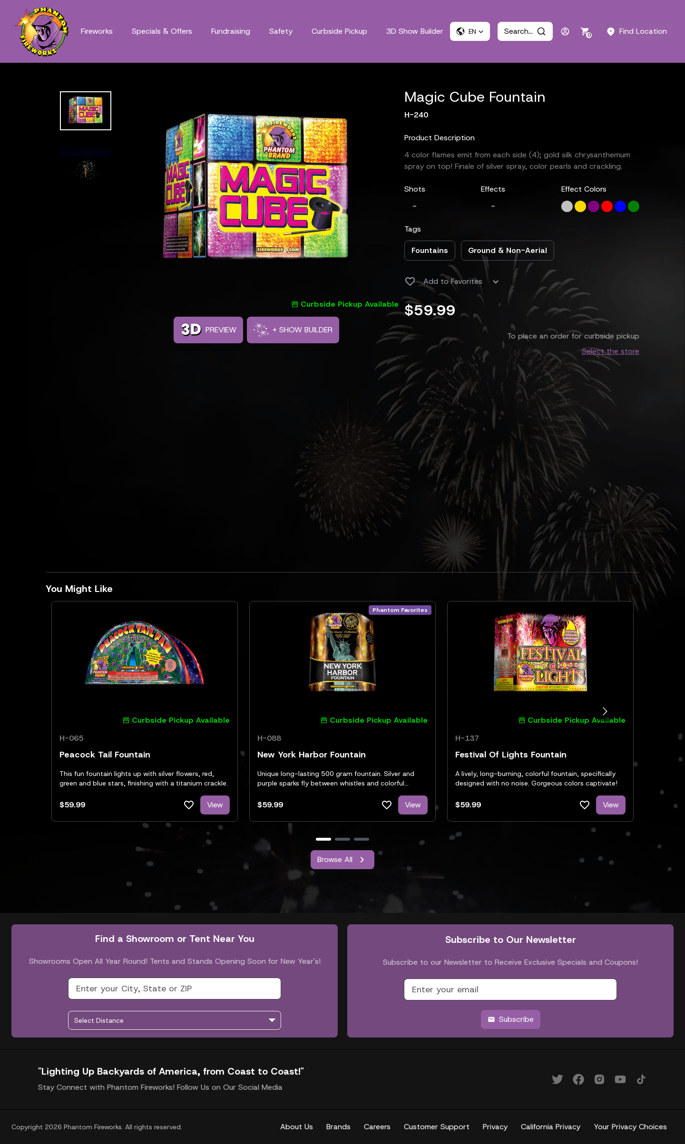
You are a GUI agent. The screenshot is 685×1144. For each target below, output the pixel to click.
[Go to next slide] (605, 711)
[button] (470, 31)
